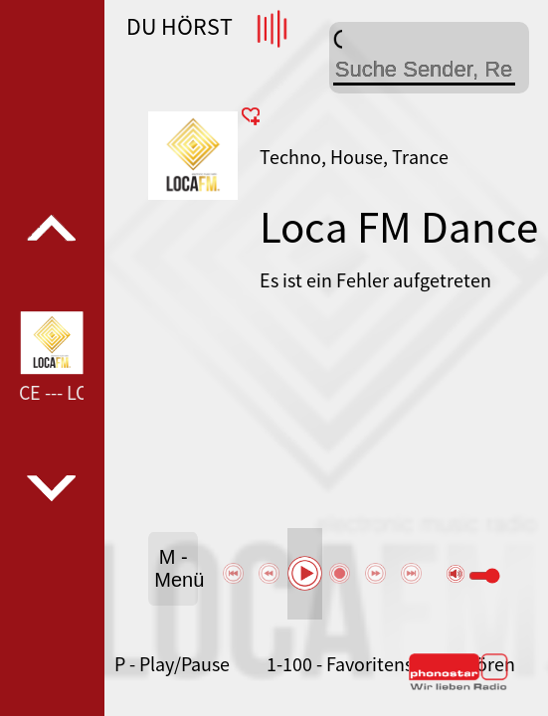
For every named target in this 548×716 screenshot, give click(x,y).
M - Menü (176, 568)
